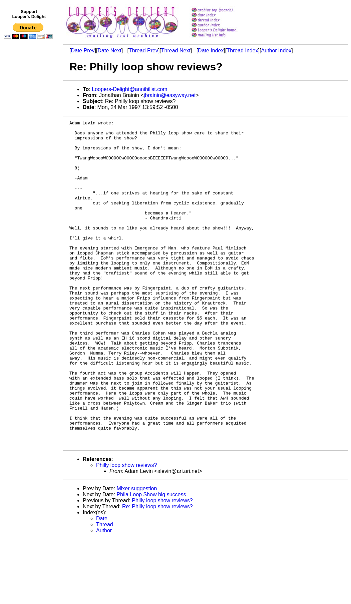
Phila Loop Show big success (151, 559)
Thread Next (176, 50)
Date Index (211, 50)
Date (101, 583)
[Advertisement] (29, 179)
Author (104, 595)
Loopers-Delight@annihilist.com (129, 89)
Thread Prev (143, 50)
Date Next (109, 50)
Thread (104, 589)
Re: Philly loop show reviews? (157, 571)
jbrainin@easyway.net (170, 95)
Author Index (276, 50)
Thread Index (242, 50)
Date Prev (82, 50)
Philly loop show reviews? (126, 530)
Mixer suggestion (136, 553)
